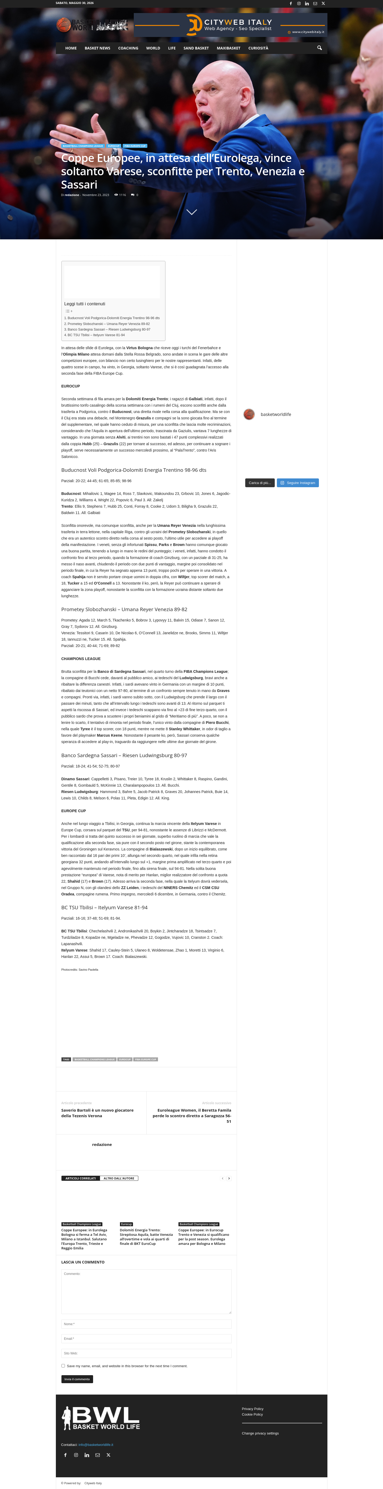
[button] (319, 48)
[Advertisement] (112, 282)
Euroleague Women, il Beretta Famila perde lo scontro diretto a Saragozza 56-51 (192, 1115)
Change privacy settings (260, 1433)
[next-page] (229, 1178)
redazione (72, 195)
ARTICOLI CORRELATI (81, 1178)
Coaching (128, 48)
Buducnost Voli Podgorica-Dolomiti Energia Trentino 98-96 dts (114, 318)
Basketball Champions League (83, 146)
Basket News (97, 48)
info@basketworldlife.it (95, 1445)
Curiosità (258, 48)
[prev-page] (222, 1178)
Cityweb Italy (93, 1483)
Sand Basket (196, 48)
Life (172, 48)
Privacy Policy (253, 1409)
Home (71, 48)
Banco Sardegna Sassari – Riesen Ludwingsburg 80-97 (109, 329)
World (153, 48)
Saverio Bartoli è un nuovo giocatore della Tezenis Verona (97, 1112)
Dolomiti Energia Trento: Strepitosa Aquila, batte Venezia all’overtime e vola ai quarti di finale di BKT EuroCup (146, 1237)
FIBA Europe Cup (134, 146)
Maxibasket (228, 48)
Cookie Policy (252, 1414)
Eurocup (113, 146)
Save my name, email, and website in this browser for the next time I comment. (127, 1366)
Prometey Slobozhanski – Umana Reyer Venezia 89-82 (109, 324)
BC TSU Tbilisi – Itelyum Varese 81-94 (96, 335)
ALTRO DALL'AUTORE (119, 1178)
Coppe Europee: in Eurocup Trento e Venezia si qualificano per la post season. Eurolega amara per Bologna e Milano (203, 1237)
